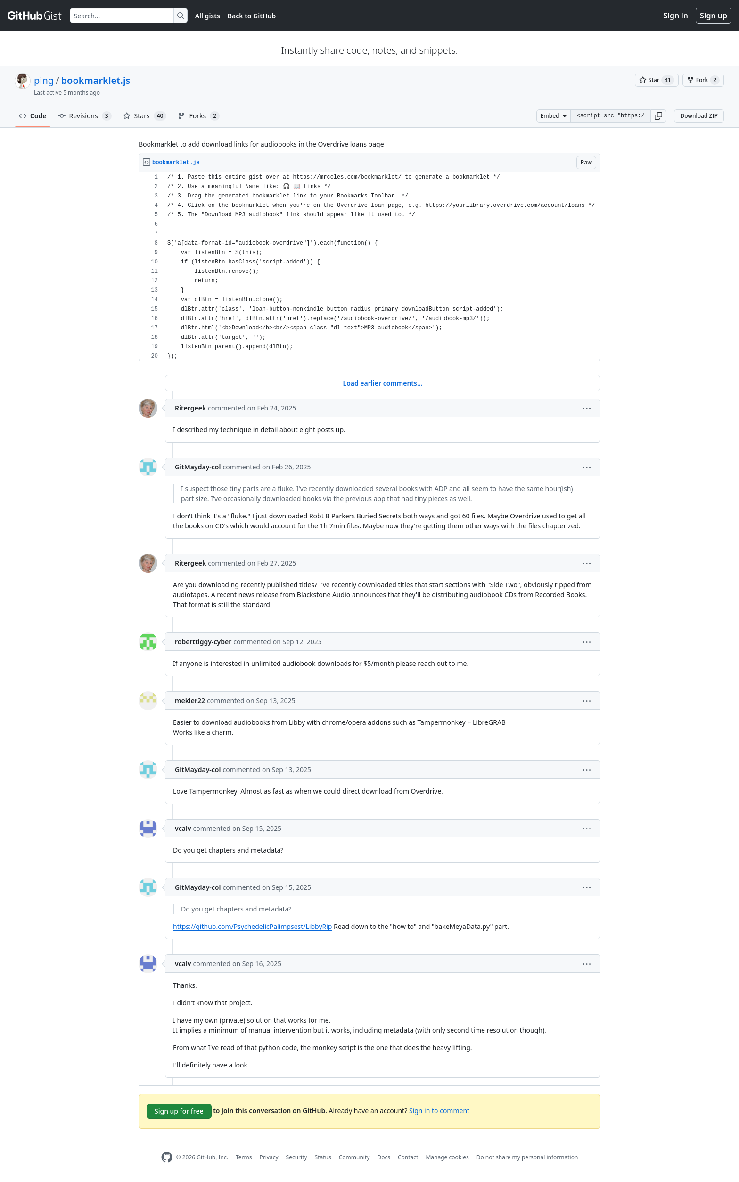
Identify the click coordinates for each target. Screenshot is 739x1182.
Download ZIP (699, 116)
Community (354, 1157)
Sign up (713, 15)
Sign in (676, 15)
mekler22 (190, 700)
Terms (244, 1157)
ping (44, 80)
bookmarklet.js (96, 80)
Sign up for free (179, 1111)
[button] (658, 116)
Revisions (85, 116)
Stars (145, 116)
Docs (383, 1157)
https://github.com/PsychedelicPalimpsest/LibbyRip (252, 926)
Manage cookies (447, 1157)
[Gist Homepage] (35, 15)
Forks (199, 116)
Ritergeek (190, 407)
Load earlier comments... (382, 382)
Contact (408, 1157)
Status (323, 1157)
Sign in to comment (439, 1110)
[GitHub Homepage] (166, 1157)
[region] (369, 266)
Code (33, 115)
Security (296, 1157)
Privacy (269, 1157)
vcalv (183, 828)
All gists (207, 15)
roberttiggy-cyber (203, 641)
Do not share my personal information (527, 1157)
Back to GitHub (252, 15)
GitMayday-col (198, 466)
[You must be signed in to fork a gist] (703, 80)
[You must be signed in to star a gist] (657, 80)
